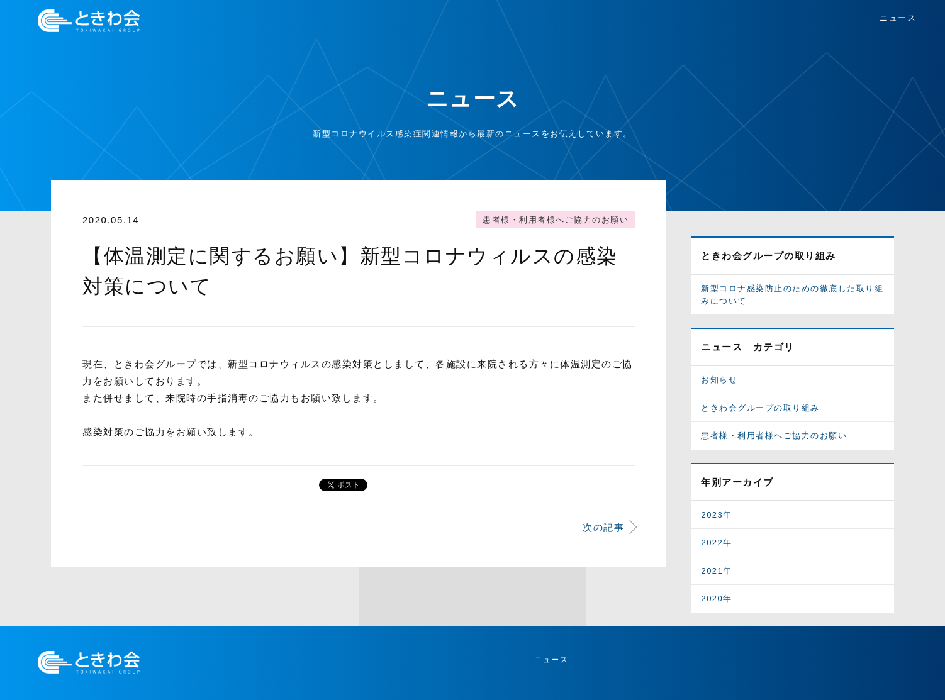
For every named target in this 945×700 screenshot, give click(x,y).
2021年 (716, 570)
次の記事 (603, 527)
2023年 (716, 514)
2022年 (716, 542)
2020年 (716, 598)
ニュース (898, 18)
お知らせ (719, 379)
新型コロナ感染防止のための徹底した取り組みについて (792, 295)
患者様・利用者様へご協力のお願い (556, 220)
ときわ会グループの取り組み (760, 408)
